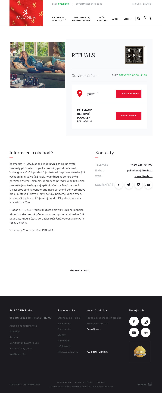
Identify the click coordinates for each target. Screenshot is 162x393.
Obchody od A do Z (69, 317)
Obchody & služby (59, 19)
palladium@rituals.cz (140, 170)
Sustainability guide (20, 348)
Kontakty (14, 331)
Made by (142, 385)
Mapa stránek (64, 382)
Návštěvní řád (17, 354)
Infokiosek (64, 346)
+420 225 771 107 (142, 164)
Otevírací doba (83, 75)
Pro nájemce (94, 329)
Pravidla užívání (84, 382)
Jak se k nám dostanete (23, 325)
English (136, 4)
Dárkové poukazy (68, 352)
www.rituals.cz (143, 176)
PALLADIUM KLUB (97, 352)
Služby (62, 335)
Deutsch (148, 4)
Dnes (60, 4)
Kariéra (13, 337)
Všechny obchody (80, 270)
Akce (115, 19)
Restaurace (64, 323)
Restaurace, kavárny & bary (82, 19)
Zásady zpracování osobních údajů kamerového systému (81, 387)
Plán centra (102, 19)
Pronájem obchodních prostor (104, 317)
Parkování (64, 340)
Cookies (101, 382)
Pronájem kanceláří (98, 323)
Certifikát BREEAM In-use (24, 342)
